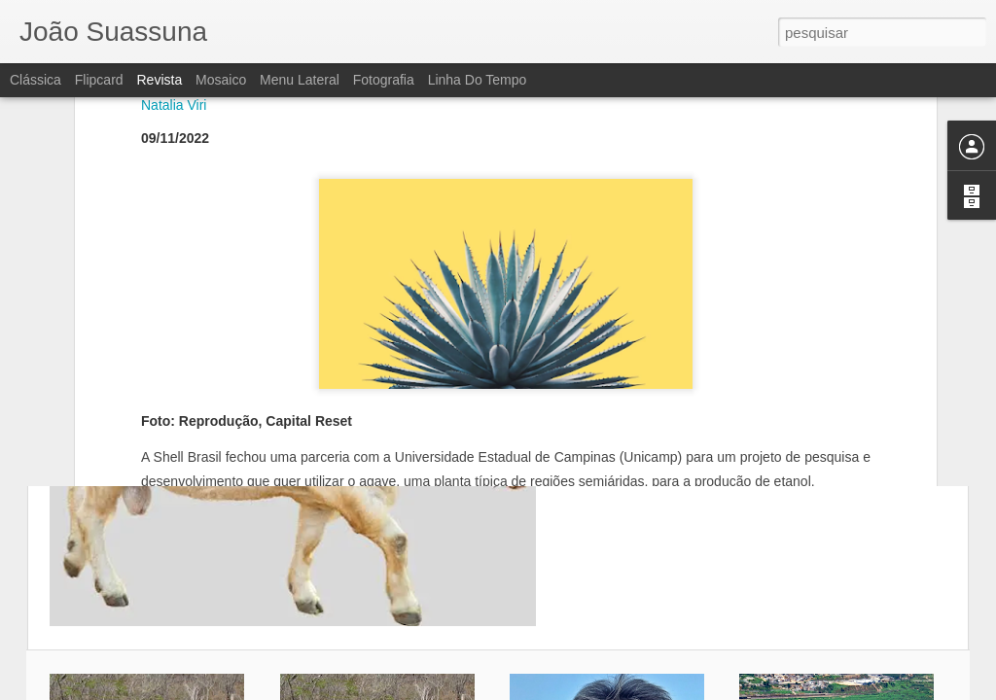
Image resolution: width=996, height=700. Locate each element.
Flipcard (99, 80)
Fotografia (383, 80)
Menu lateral (299, 80)
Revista (159, 80)
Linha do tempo (477, 80)
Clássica (35, 80)
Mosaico (221, 80)
